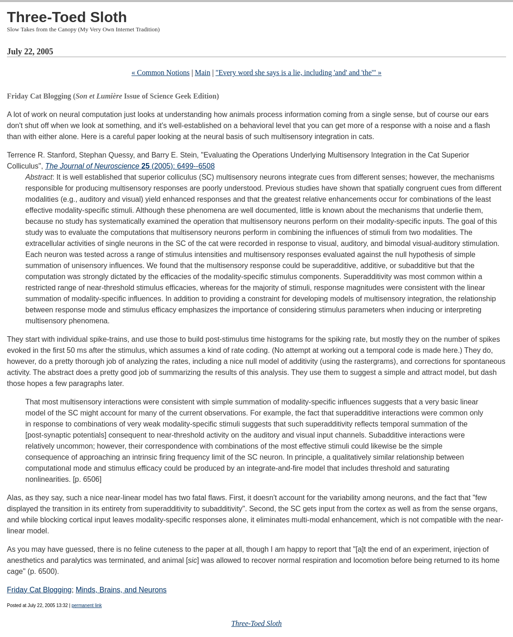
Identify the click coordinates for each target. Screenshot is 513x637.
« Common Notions (161, 72)
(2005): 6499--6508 (130, 166)
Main (202, 72)
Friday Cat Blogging (39, 590)
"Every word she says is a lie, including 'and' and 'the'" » (299, 72)
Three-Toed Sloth (67, 17)
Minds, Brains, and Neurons (121, 590)
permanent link (86, 605)
